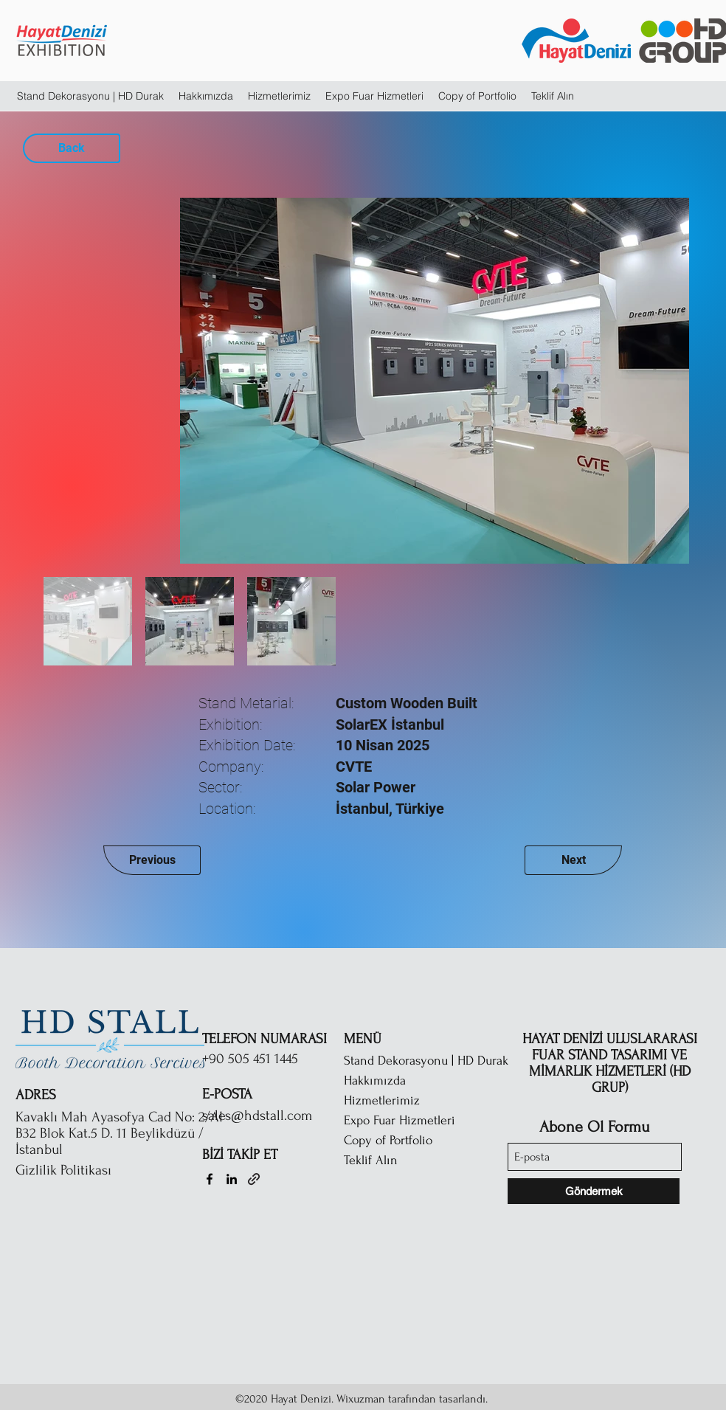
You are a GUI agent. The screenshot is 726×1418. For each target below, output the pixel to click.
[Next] (573, 860)
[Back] (71, 148)
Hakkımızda (375, 1080)
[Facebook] (209, 1179)
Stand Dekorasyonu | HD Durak (426, 1061)
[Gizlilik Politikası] (92, 1170)
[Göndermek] (594, 1191)
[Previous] (152, 860)
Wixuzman (360, 1398)
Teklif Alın (371, 1160)
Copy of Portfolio (388, 1140)
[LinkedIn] (231, 1179)
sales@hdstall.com (257, 1115)
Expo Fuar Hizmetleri (399, 1120)
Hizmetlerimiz (382, 1100)
